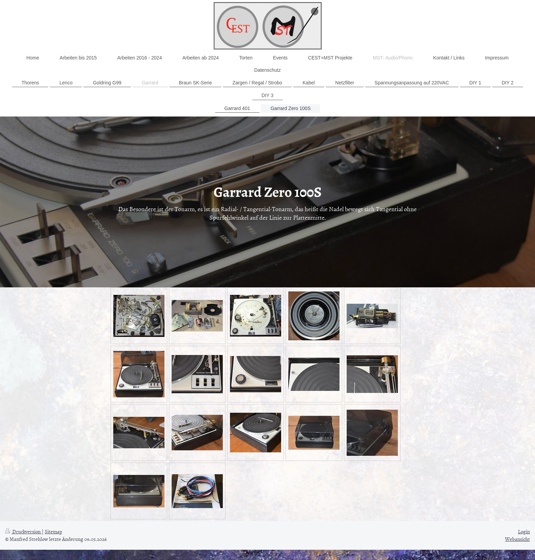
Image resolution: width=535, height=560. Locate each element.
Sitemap (53, 531)
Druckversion (23, 531)
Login (524, 531)
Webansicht (517, 539)
